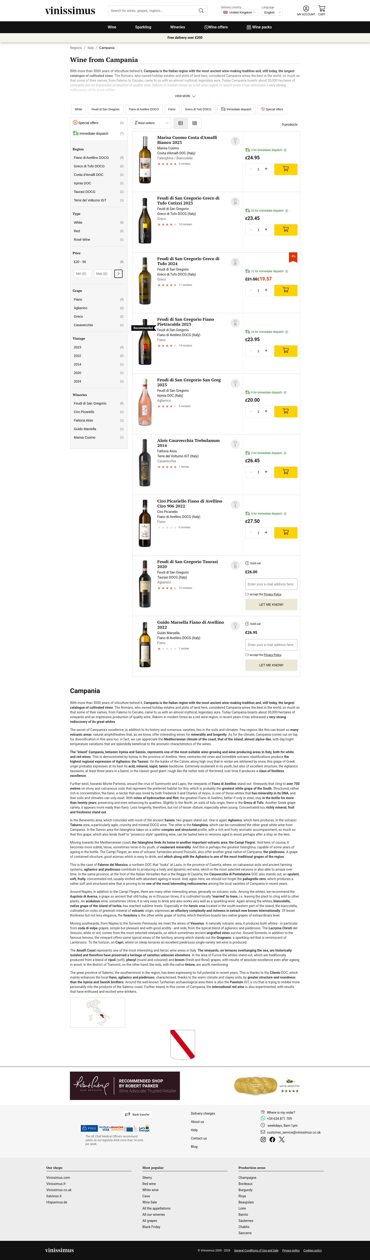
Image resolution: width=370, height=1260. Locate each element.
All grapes (149, 1221)
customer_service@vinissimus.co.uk (293, 1132)
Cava (146, 1196)
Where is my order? (281, 1112)
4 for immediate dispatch (266, 514)
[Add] (285, 169)
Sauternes (245, 1221)
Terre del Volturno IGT (99, 200)
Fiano (171, 109)
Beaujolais (246, 1202)
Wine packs (259, 27)
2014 (99, 364)
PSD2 (89, 1128)
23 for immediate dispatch (266, 211)
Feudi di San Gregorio (105, 109)
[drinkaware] (115, 1140)
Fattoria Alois (99, 420)
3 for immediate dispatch (266, 150)
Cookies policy (312, 1250)
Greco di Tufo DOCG (198, 109)
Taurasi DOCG (99, 192)
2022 (99, 356)
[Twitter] (282, 1140)
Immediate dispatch (236, 109)
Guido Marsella (99, 429)
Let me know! (271, 604)
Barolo (243, 1214)
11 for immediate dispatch (266, 271)
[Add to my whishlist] (235, 141)
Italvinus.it (54, 1196)
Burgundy (245, 1190)
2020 (99, 373)
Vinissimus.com (58, 1178)
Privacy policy (291, 1250)
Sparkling (143, 27)
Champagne (247, 1178)
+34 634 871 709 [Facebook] (279, 1119)
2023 (99, 347)
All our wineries (153, 1214)
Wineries (177, 27)
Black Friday (151, 1227)
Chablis (243, 1227)
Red (99, 231)
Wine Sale (149, 1202)
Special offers (272, 109)
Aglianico (99, 308)
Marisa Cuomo (99, 437)
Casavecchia (99, 325)
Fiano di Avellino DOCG (144, 109)
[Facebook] (273, 1140)
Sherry (147, 1178)
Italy (91, 48)
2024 (99, 381)
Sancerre (244, 1233)
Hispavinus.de (56, 1202)
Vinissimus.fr (56, 1184)
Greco (99, 316)
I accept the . (263, 594)
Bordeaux (245, 1184)
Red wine (149, 1184)
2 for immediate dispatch (266, 453)
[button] (306, 10)
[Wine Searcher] (267, 1086)
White (78, 109)
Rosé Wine (99, 239)
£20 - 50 (99, 262)
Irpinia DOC (99, 183)
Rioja (242, 1196)
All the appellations (156, 1208)
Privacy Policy (272, 594)
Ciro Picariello (99, 412)
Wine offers (216, 27)
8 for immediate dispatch (266, 392)
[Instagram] (264, 1140)
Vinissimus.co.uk (59, 1190)
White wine (150, 1190)
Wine (112, 27)
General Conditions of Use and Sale (256, 1250)
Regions (76, 48)
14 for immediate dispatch (266, 332)
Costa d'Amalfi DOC (99, 175)
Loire (242, 1208)
